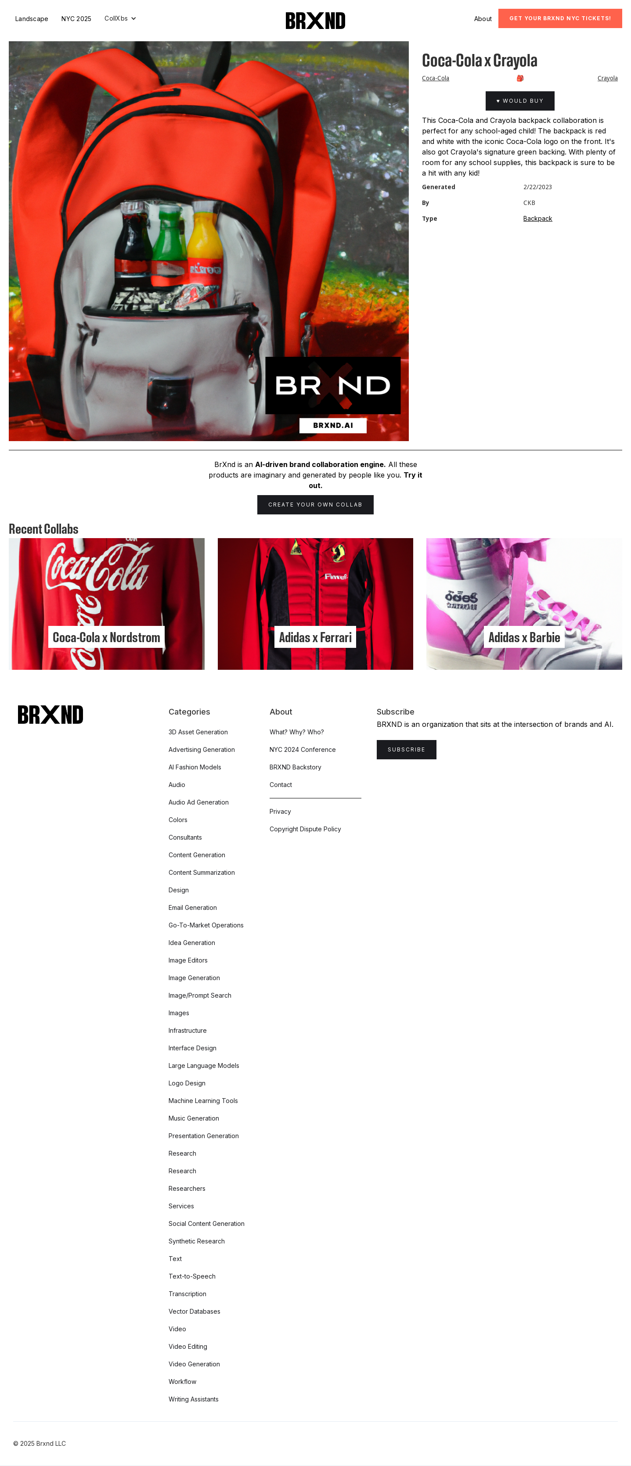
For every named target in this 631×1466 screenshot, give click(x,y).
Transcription (187, 1293)
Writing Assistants (194, 1399)
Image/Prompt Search (200, 995)
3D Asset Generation (198, 732)
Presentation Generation (204, 1135)
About (483, 18)
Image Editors (188, 960)
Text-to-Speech (192, 1276)
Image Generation (194, 977)
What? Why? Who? (297, 732)
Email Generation (193, 907)
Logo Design (187, 1083)
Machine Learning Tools (203, 1100)
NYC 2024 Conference (303, 749)
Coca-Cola (435, 78)
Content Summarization (202, 872)
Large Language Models (204, 1065)
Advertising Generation (202, 749)
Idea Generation (192, 942)
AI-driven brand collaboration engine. (320, 464)
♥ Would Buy (520, 100)
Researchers (187, 1188)
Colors (178, 819)
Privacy (280, 811)
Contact (281, 784)
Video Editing (188, 1346)
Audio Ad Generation (199, 802)
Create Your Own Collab (315, 504)
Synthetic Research (197, 1241)
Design (179, 890)
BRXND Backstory (295, 767)
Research (182, 1153)
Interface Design (192, 1048)
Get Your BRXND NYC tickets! (560, 18)
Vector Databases (194, 1311)
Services (181, 1206)
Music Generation (194, 1118)
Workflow (182, 1381)
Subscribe (406, 749)
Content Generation (197, 855)
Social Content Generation (207, 1223)
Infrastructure (188, 1030)
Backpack (537, 218)
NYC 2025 (76, 18)
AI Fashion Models (195, 767)
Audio (177, 784)
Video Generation (194, 1364)
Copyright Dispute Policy (305, 829)
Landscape (31, 18)
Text (175, 1258)
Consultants (185, 837)
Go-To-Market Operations (206, 925)
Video (177, 1329)
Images (179, 1013)
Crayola (608, 78)
